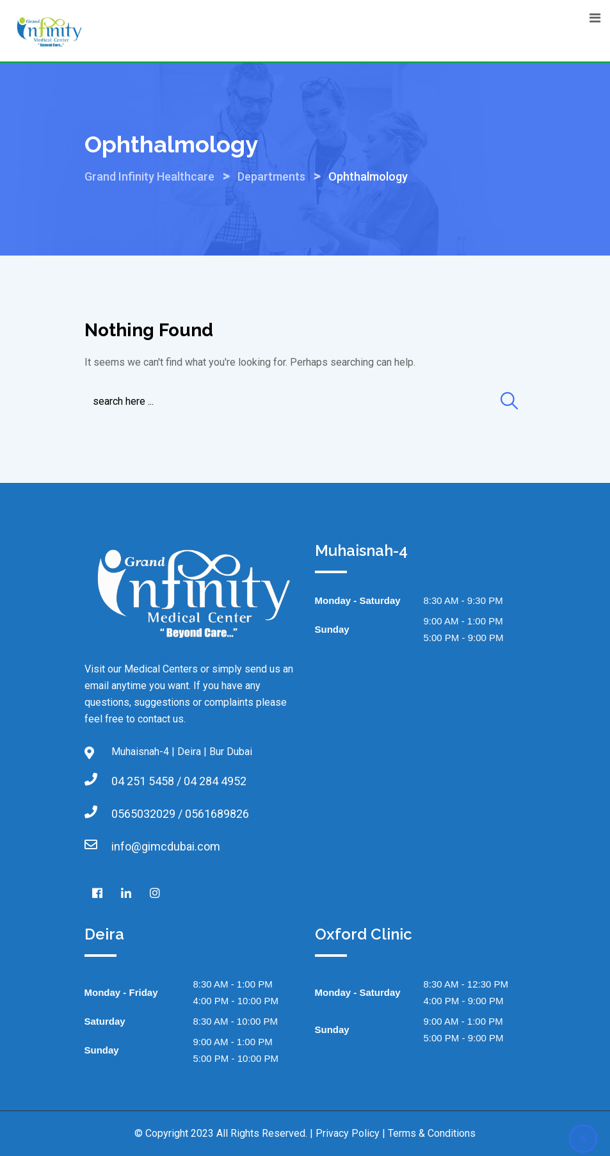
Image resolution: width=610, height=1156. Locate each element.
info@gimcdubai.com (165, 846)
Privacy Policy (348, 1133)
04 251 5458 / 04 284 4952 (178, 781)
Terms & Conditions (432, 1133)
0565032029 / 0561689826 (180, 813)
